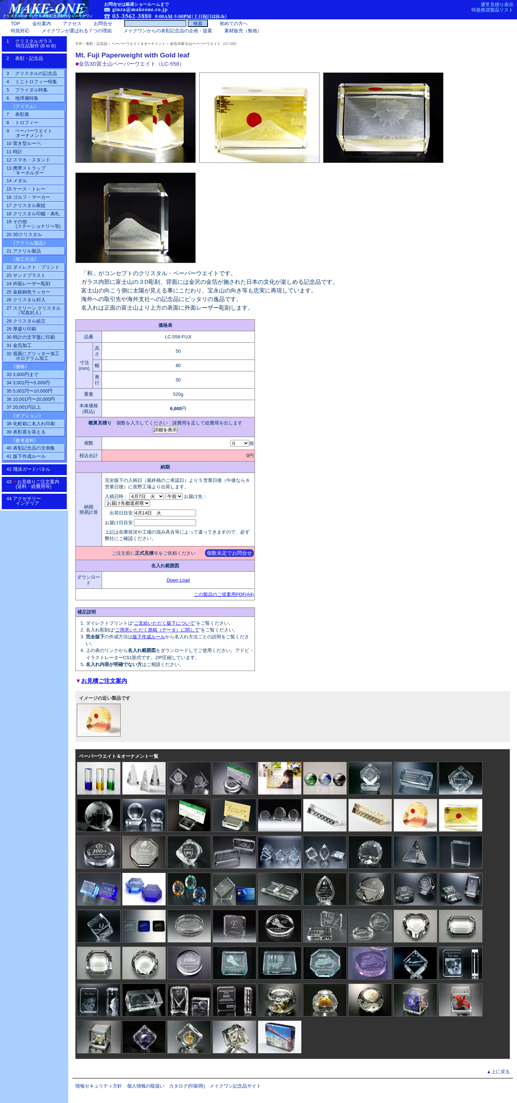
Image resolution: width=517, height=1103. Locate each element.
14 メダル (16, 180)
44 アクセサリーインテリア (27, 501)
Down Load (178, 580)
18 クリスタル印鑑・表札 (33, 213)
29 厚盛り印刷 (21, 329)
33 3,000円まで (22, 374)
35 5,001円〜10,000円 (29, 391)
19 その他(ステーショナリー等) (33, 224)
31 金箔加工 (19, 345)
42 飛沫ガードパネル (30, 469)
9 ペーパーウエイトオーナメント (29, 133)
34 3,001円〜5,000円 (28, 382)
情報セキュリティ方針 (98, 1086)
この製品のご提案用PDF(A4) (224, 594)
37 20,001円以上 (23, 407)
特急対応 (20, 30)
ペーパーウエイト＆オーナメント (139, 44)
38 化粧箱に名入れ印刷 (30, 423)
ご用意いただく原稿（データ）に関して (157, 630)
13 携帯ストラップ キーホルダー (26, 170)
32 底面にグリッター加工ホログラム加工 (33, 356)
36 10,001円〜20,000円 (30, 399)
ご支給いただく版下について (164, 623)
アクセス (72, 23)
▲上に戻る (498, 1071)
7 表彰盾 (17, 114)
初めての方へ (234, 23)
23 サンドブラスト (26, 275)
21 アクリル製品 (23, 251)
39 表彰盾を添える (26, 432)
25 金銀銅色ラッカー (28, 292)
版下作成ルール (148, 636)
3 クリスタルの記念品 (31, 73)
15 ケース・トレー (26, 189)
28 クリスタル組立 (26, 321)
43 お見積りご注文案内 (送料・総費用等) (35, 484)
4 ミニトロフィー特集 (31, 81)
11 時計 (14, 151)
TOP (78, 44)
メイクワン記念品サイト (235, 1086)
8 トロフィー (22, 122)
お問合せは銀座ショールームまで (136, 4)
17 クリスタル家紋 (26, 205)
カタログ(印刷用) (187, 1086)
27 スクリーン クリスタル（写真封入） (33, 310)
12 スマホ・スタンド (28, 160)
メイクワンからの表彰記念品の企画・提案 (168, 30)
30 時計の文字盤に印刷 (30, 337)
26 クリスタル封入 (26, 299)
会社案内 (41, 23)
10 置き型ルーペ (23, 143)
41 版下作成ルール (26, 456)
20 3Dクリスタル (24, 234)
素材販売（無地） (243, 30)
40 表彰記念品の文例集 (30, 448)
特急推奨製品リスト (492, 10)
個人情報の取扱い (145, 1086)
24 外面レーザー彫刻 (28, 283)
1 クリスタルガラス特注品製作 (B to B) (33, 43)
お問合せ (103, 23)
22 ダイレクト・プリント (33, 267)
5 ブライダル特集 (27, 90)
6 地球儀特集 (22, 98)
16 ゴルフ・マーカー (28, 197)
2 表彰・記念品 (32, 61)
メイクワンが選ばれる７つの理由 (77, 30)
